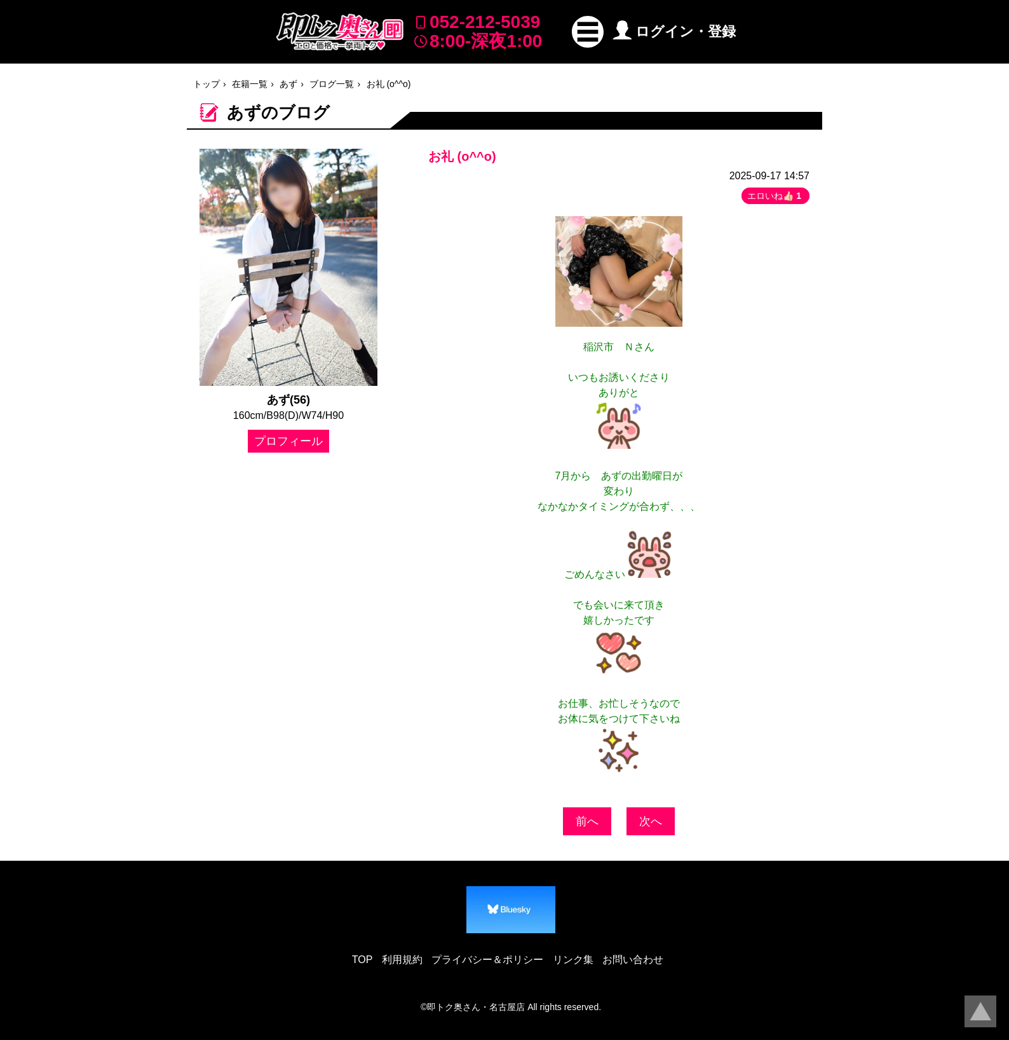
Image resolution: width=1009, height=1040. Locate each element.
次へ (650, 821)
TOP (362, 959)
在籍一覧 (249, 84)
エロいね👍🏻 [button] (775, 196)
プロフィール (288, 441)
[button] (587, 32)
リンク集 (573, 959)
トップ (206, 84)
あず (288, 84)
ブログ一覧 (331, 84)
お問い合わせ (632, 959)
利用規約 (402, 959)
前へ (587, 821)
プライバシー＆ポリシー (487, 959)
